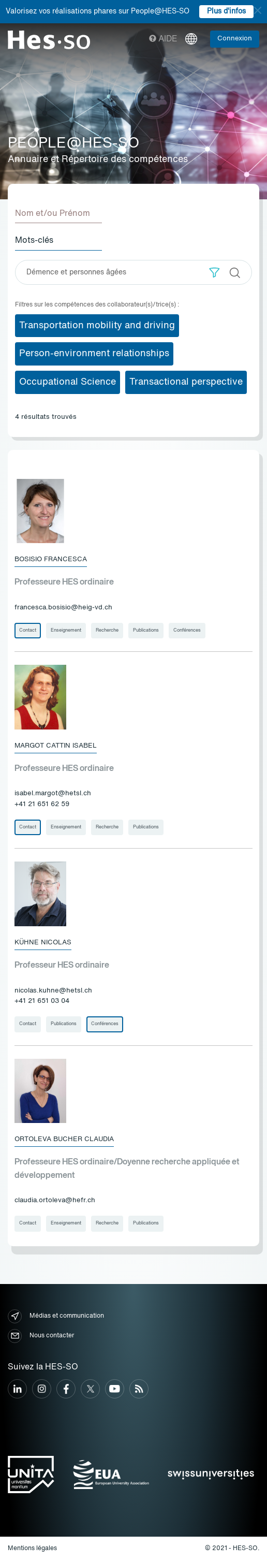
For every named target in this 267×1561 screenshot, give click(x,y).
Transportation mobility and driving (97, 325)
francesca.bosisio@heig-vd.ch (63, 607)
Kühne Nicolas (42, 942)
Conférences (187, 630)
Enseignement (66, 630)
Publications (146, 630)
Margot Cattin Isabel (55, 745)
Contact (27, 630)
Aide (163, 39)
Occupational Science (67, 382)
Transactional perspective (186, 382)
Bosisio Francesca (50, 559)
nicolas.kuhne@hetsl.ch (53, 990)
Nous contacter (41, 1336)
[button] (214, 272)
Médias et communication (56, 1316)
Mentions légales (32, 1548)
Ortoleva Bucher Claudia (64, 1139)
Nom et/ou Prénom (52, 214)
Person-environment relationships (94, 353)
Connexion (234, 38)
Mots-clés (34, 241)
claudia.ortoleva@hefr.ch (54, 1200)
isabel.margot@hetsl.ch (52, 793)
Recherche (107, 630)
